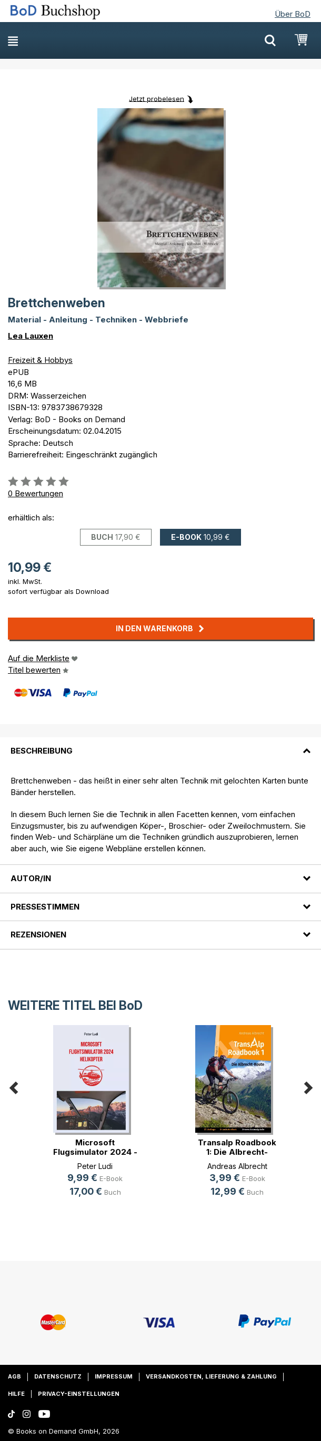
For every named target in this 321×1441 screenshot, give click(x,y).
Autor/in (31, 878)
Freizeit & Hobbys (40, 360)
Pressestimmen (45, 907)
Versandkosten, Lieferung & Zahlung (211, 1376)
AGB (14, 1376)
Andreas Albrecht (237, 1166)
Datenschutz (58, 1376)
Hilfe (16, 1393)
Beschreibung (42, 751)
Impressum (114, 1376)
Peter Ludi (95, 1166)
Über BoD (292, 14)
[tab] (160, 744)
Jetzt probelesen (156, 98)
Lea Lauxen (30, 336)
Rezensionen (38, 934)
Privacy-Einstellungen (78, 1393)
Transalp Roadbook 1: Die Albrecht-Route (237, 1151)
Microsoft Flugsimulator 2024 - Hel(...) (95, 1151)
